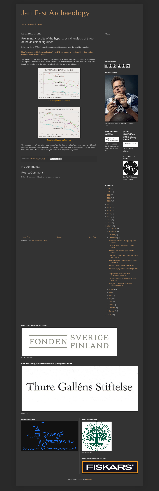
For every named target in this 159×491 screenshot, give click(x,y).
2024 (109, 195)
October (112, 235)
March (111, 305)
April (110, 302)
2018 (109, 213)
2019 (109, 210)
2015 (109, 223)
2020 (109, 207)
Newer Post (26, 237)
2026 (109, 189)
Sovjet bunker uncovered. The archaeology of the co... (119, 274)
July (110, 292)
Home (59, 237)
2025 (109, 192)
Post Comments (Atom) (39, 241)
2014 (109, 226)
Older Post (92, 237)
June (111, 295)
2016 (109, 220)
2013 (109, 315)
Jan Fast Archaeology (55, 12)
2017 (109, 217)
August (111, 289)
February (112, 308)
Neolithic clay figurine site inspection (121, 265)
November (113, 232)
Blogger (89, 479)
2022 (109, 201)
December (113, 229)
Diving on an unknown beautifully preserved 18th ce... (120, 284)
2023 (109, 198)
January (112, 311)
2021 (109, 204)
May (110, 299)
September (113, 238)
